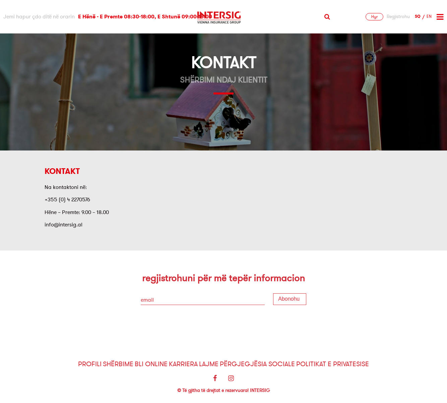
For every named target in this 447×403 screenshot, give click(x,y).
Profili (90, 364)
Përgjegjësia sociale (257, 364)
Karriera (183, 364)
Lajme (208, 364)
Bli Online (151, 364)
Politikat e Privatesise (332, 364)
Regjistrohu (398, 16)
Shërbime (118, 364)
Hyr (374, 16)
